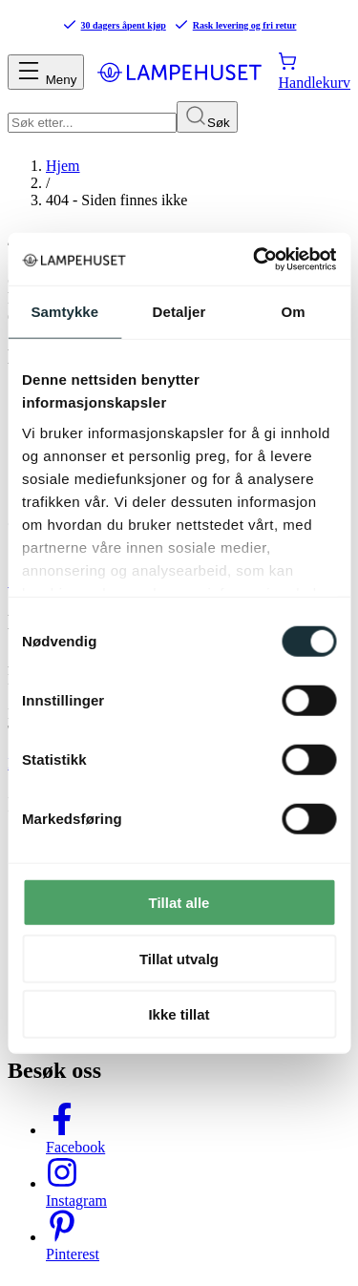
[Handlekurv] (314, 72)
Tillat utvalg (179, 958)
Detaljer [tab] (179, 312)
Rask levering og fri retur (235, 24)
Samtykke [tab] (64, 312)
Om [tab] (293, 312)
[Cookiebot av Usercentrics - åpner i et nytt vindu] (255, 258)
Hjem (63, 166)
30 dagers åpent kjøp (114, 24)
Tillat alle (179, 903)
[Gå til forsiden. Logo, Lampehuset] (179, 72)
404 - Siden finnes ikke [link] (116, 200)
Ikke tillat (178, 1014)
